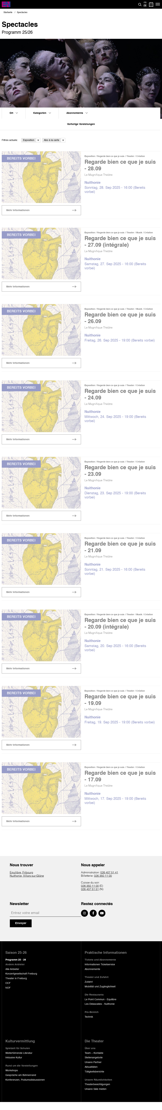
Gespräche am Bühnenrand (20, 1083)
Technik (89, 1025)
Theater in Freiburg (16, 986)
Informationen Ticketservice (100, 972)
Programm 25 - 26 (15, 967)
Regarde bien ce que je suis (110, 156)
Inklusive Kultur (13, 1065)
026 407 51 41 (109, 880)
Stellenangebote (94, 1065)
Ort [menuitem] (14, 113)
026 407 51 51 (90, 897)
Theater (130, 156)
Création (140, 156)
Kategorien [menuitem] (42, 113)
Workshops (11, 1078)
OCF (8, 991)
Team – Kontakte (94, 1061)
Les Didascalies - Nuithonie (100, 1012)
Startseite (7, 12)
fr (145, 3)
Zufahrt (89, 990)
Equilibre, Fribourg (21, 880)
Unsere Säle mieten (95, 1097)
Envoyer (20, 931)
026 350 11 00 (103, 883)
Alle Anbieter (12, 977)
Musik (139, 234)
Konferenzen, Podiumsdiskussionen (25, 1088)
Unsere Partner (93, 1070)
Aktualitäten (91, 1075)
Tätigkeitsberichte (94, 1079)
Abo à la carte (54, 140)
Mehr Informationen (18, 211)
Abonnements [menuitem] (77, 113)
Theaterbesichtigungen (97, 1092)
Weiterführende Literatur (18, 1061)
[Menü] (158, 4)
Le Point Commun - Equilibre (100, 1007)
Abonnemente (92, 977)
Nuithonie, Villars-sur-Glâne (27, 883)
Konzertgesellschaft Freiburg (21, 981)
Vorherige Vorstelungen (81, 124)
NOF (8, 995)
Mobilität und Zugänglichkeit (100, 994)
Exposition (31, 140)
